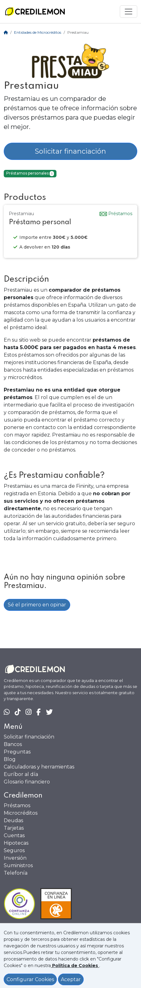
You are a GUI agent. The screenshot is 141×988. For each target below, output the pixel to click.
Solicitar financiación (70, 151)
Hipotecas (16, 843)
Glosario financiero (27, 782)
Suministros (18, 865)
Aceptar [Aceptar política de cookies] (71, 979)
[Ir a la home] (35, 11)
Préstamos (17, 805)
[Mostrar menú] (128, 11)
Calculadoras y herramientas (39, 767)
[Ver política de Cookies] (75, 965)
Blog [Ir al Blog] (10, 759)
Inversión (15, 858)
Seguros (14, 850)
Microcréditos (20, 813)
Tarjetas (14, 828)
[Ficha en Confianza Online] (70, 903)
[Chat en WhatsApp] (7, 712)
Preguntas (17, 752)
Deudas (13, 820)
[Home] (6, 32)
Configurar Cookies (30, 979)
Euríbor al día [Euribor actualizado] (21, 774)
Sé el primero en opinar (37, 605)
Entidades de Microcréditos (37, 32)
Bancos (13, 744)
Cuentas (14, 835)
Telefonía (15, 873)
